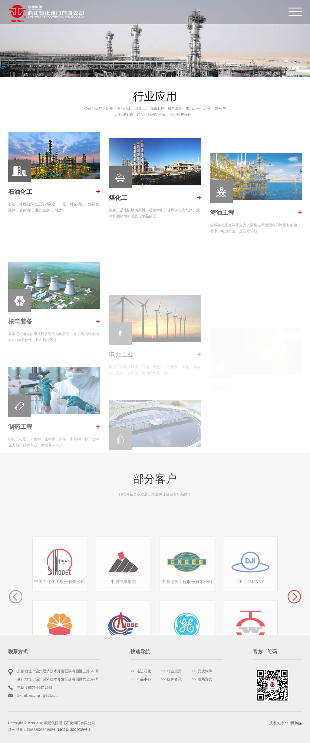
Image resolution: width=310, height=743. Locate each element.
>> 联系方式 (202, 679)
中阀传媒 (294, 723)
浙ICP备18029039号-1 (73, 730)
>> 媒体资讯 (171, 679)
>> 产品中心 (140, 679)
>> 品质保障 (202, 671)
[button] (294, 622)
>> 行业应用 (171, 671)
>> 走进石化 (140, 671)
